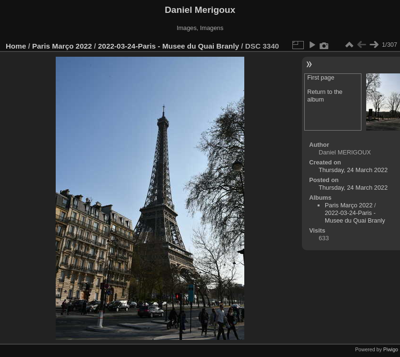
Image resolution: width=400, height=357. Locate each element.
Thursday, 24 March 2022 (353, 169)
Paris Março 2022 (62, 46)
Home (16, 46)
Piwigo (390, 349)
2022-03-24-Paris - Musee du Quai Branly (168, 46)
